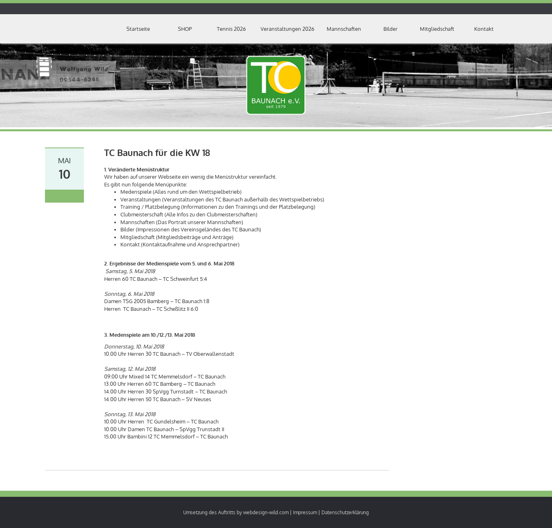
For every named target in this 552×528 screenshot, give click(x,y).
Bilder (390, 29)
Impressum (305, 512)
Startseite (138, 29)
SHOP (185, 29)
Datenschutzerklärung (345, 512)
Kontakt (484, 29)
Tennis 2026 (231, 29)
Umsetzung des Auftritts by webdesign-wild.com (236, 512)
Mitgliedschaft (437, 29)
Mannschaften (344, 29)
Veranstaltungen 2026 (288, 29)
